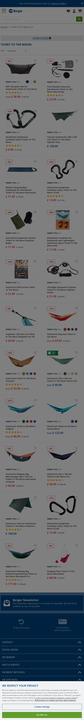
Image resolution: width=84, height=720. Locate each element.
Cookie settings (42, 711)
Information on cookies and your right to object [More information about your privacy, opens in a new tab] (55, 705)
